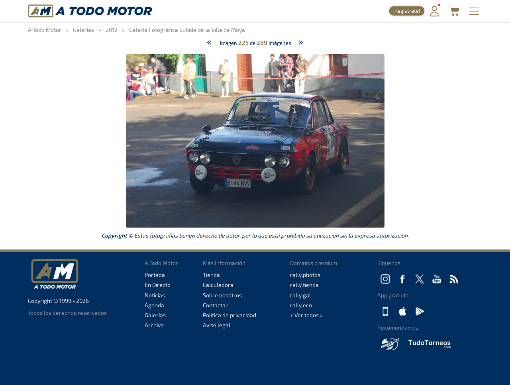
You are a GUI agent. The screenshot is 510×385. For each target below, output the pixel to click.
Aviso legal (216, 325)
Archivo (154, 325)
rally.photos (305, 274)
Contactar (215, 305)
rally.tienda (304, 284)
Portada (155, 274)
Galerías (155, 315)
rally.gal (300, 295)
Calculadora (218, 284)
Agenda (154, 305)
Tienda (211, 274)
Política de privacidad (229, 315)
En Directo (158, 284)
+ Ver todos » (306, 315)
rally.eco (301, 305)
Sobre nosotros (222, 295)
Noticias (155, 295)
